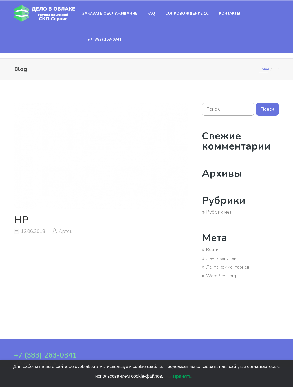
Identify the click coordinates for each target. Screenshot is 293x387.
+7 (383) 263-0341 (104, 39)
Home (264, 69)
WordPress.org (221, 276)
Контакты (229, 13)
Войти (212, 250)
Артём (66, 231)
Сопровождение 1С (187, 13)
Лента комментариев (228, 267)
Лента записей (221, 258)
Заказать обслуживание (109, 13)
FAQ (151, 13)
